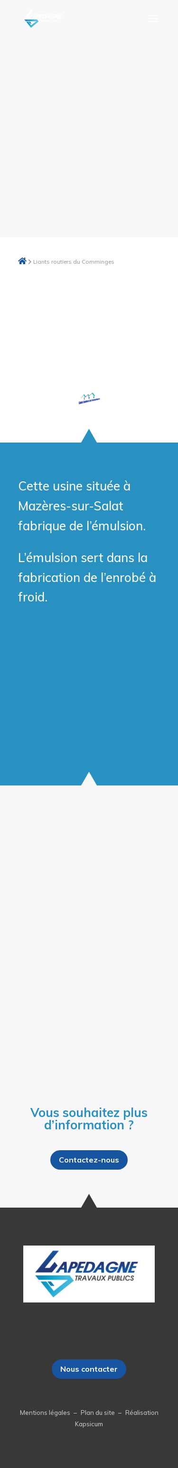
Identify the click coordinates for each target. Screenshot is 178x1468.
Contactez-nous (89, 1159)
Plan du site (98, 1412)
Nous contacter (89, 1369)
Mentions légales (46, 1412)
